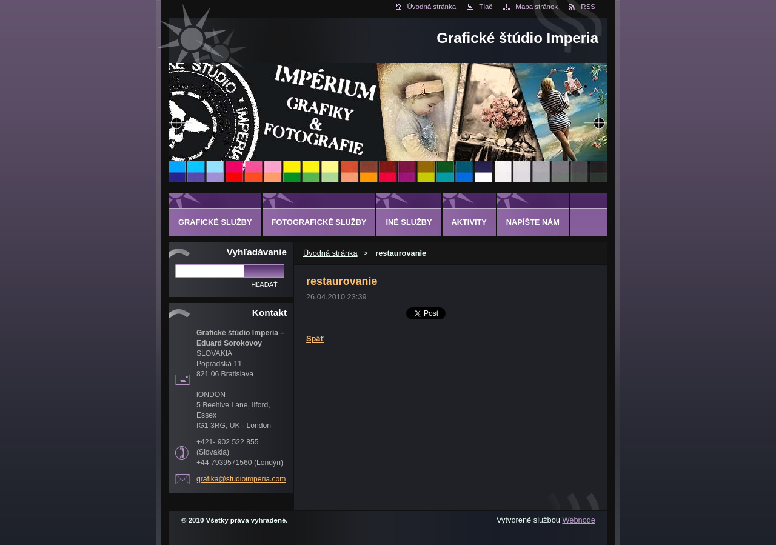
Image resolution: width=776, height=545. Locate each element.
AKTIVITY (469, 222)
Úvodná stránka (432, 6)
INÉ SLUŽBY (409, 222)
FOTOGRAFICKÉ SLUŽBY (319, 222)
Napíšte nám (533, 222)
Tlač (485, 6)
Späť (315, 338)
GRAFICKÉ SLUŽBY (215, 222)
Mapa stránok (536, 6)
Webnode (578, 519)
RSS (588, 6)
